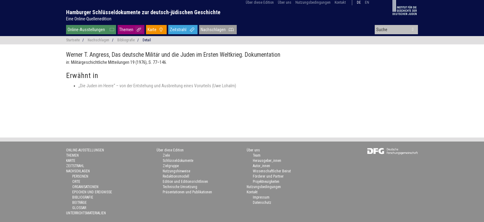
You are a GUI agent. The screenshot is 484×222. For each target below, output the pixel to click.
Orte (76, 181)
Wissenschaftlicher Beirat (272, 171)
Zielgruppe (171, 166)
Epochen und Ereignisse (92, 192)
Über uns (284, 2)
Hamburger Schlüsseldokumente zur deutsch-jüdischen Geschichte (143, 12)
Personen (80, 176)
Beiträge (79, 202)
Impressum (261, 197)
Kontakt (340, 2)
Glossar (79, 208)
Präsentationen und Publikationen (187, 192)
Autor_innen (261, 166)
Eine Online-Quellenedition (88, 18)
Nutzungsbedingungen (313, 2)
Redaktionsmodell (176, 176)
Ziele (166, 155)
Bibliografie (126, 40)
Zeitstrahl (178, 29)
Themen (126, 29)
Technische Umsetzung (180, 187)
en (367, 2)
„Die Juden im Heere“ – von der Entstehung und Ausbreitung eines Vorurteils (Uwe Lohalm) (157, 85)
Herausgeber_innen (267, 160)
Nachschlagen (213, 29)
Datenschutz (262, 202)
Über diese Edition (260, 2)
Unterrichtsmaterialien (86, 213)
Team (257, 155)
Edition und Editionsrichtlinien (185, 181)
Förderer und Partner (268, 176)
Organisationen (85, 187)
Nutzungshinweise (176, 171)
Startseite (73, 40)
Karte (152, 29)
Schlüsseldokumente (178, 160)
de (359, 2)
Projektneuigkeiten (266, 181)
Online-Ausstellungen (86, 29)
